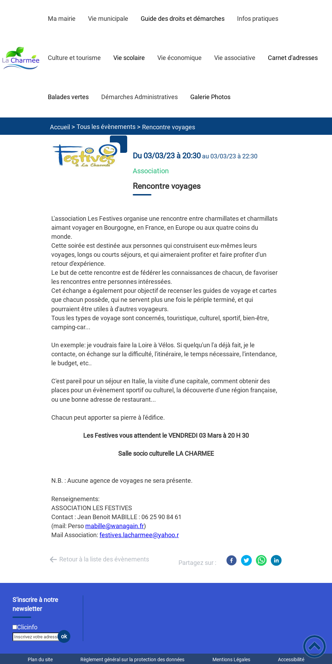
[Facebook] (231, 560)
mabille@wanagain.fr (114, 526)
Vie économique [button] (179, 57)
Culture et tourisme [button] (74, 57)
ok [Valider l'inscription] (64, 636)
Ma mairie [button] (62, 18)
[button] (314, 646)
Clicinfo (27, 627)
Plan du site (40, 659)
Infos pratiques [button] (257, 18)
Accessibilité (291, 659)
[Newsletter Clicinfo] (14, 627)
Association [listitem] (151, 171)
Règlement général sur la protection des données (132, 659)
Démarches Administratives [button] (139, 97)
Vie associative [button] (234, 57)
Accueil (60, 127)
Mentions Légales (231, 659)
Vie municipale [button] (108, 18)
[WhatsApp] (261, 560)
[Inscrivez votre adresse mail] (38, 636)
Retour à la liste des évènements (104, 559)
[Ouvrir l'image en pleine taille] (85, 156)
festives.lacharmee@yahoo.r (139, 535)
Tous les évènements (106, 126)
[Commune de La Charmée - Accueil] (21, 59)
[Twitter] (246, 560)
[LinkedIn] (276, 560)
